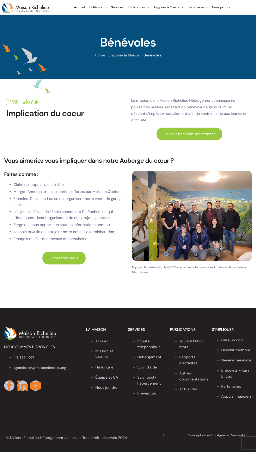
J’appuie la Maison (168, 7)
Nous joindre (221, 7)
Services (117, 7)
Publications (138, 7)
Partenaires (198, 7)
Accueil (79, 7)
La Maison (98, 7)
